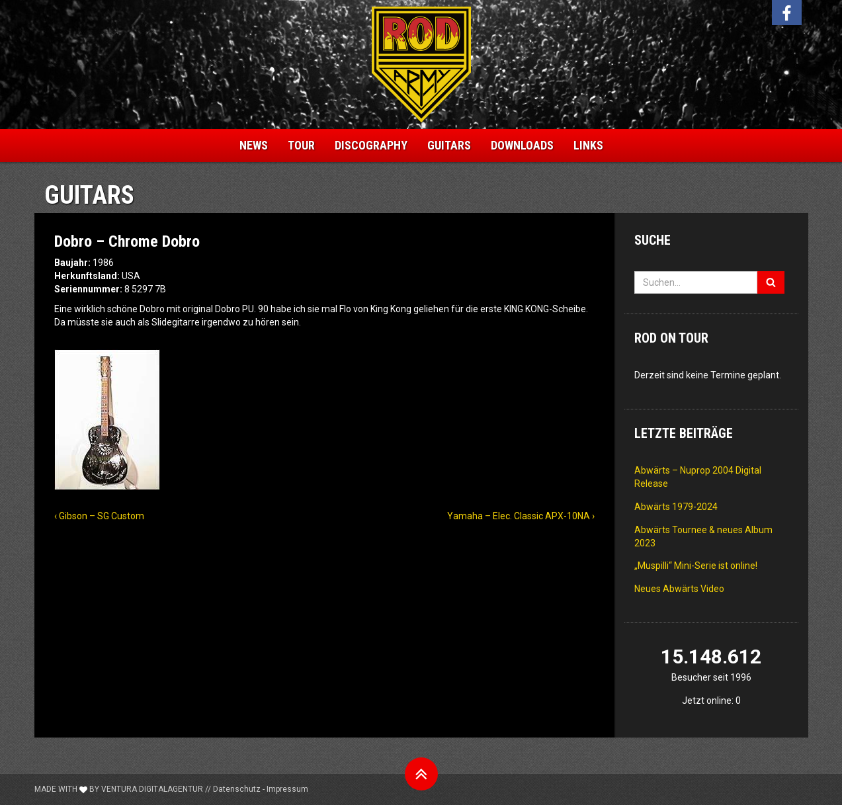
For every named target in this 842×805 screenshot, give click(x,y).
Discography (371, 145)
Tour (301, 145)
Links (588, 145)
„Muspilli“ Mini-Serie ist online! (695, 565)
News (253, 145)
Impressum (287, 789)
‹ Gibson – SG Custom (99, 516)
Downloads (522, 145)
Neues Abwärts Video (679, 588)
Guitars (449, 145)
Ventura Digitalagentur (152, 789)
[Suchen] (770, 282)
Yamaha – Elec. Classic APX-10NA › (521, 516)
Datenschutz (237, 789)
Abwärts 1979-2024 (676, 506)
